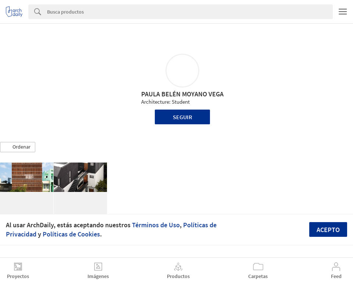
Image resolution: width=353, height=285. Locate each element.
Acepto (328, 229)
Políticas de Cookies (71, 234)
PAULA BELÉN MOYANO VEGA (182, 94)
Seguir (182, 117)
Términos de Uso (156, 225)
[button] (17, 147)
